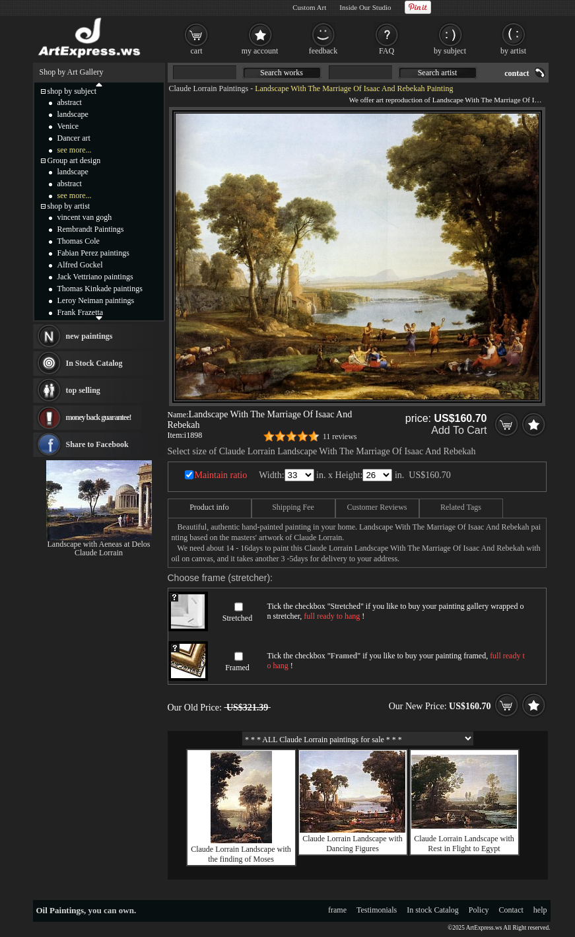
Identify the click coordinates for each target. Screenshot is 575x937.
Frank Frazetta (80, 312)
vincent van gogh (84, 217)
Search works (281, 72)
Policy (479, 910)
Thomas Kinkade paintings (100, 288)
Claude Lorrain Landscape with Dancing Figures (352, 843)
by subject (450, 50)
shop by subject (72, 91)
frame (337, 910)
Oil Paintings (60, 910)
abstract (69, 102)
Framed (237, 667)
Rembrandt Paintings (90, 229)
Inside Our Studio (365, 7)
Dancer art (73, 138)
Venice (68, 126)
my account (260, 50)
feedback (323, 50)
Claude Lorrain (99, 552)
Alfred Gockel (80, 264)
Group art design (74, 160)
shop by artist (69, 206)
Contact (511, 910)
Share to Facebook (97, 444)
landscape (72, 114)
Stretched (237, 618)
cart (197, 50)
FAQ (386, 50)
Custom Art (309, 7)
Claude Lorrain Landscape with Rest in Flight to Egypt (464, 843)
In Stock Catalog (94, 363)
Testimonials (376, 910)
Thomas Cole (78, 241)
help (540, 910)
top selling (83, 390)
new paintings (89, 336)
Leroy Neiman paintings (96, 300)
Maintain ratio (221, 475)
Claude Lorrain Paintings (209, 88)
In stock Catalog (433, 910)
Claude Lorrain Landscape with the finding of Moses (241, 854)
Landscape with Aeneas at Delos (99, 544)
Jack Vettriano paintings (95, 276)
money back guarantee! (98, 417)
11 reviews (340, 436)
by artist (513, 50)
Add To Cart (459, 430)
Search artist (437, 72)
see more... (74, 150)
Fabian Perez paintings (93, 253)
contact (516, 73)
